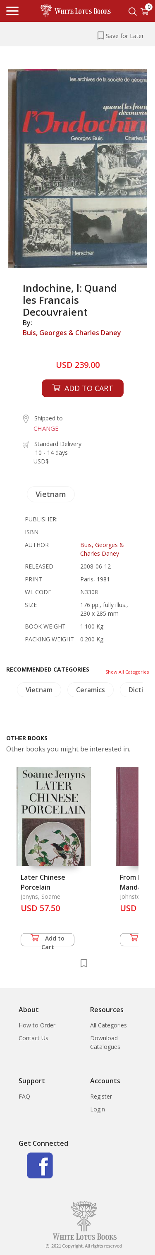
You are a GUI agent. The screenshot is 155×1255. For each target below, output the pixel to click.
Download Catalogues (105, 1042)
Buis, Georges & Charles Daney (72, 332)
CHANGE (46, 428)
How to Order (37, 1025)
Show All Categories (127, 672)
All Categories (108, 1025)
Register (101, 1096)
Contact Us (33, 1038)
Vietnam (51, 494)
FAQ (24, 1096)
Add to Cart (47, 940)
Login (97, 1109)
